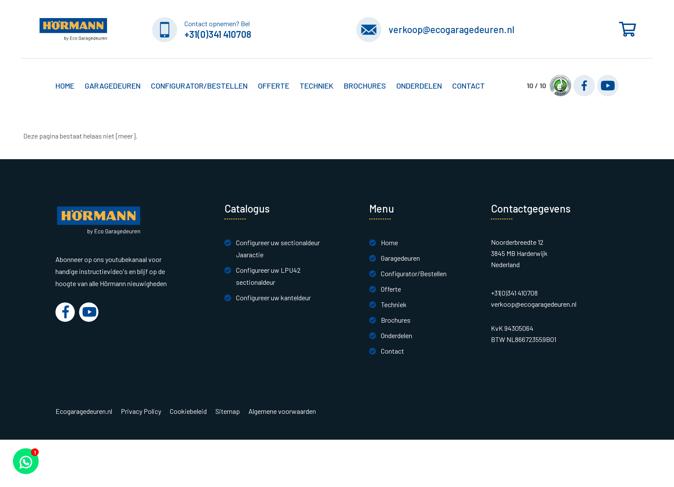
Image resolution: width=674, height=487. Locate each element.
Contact (392, 351)
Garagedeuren (400, 258)
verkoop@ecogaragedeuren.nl (452, 29)
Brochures (365, 85)
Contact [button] (468, 85)
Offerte (391, 289)
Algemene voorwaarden (282, 411)
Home (64, 85)
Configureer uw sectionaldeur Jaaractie (278, 248)
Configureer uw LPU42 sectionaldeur (268, 276)
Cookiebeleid (188, 411)
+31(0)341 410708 (217, 34)
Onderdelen (419, 85)
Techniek (394, 304)
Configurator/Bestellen (414, 273)
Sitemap (227, 411)
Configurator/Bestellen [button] (199, 85)
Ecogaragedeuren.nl (83, 411)
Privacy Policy (141, 411)
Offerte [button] (273, 85)
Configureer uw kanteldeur (273, 297)
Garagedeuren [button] (113, 85)
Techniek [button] (317, 85)
